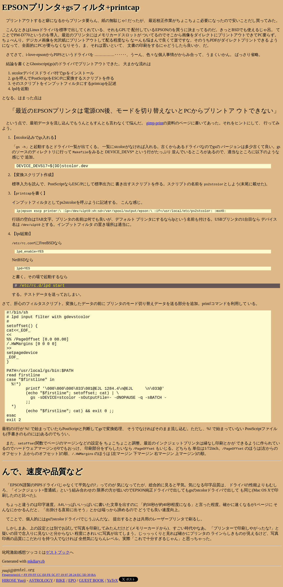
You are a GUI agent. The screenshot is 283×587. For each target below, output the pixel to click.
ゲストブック (58, 554)
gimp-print (154, 123)
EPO (72, 583)
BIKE (60, 583)
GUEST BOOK (91, 583)
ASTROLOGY (41, 583)
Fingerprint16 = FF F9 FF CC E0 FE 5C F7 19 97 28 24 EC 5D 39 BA (49, 577)
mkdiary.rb (36, 563)
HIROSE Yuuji (14, 583)
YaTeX (112, 583)
